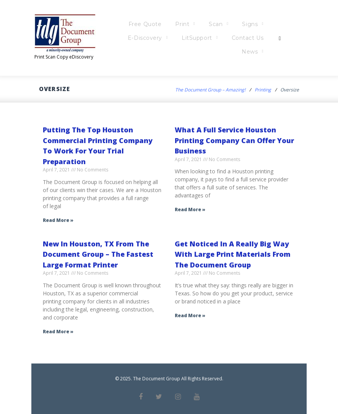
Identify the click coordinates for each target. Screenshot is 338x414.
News (268, 51)
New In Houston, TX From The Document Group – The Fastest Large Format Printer (98, 254)
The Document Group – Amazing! (210, 89)
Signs (268, 24)
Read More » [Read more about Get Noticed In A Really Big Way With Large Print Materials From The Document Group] (190, 315)
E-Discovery (163, 37)
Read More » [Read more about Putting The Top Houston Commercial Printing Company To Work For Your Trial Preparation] (58, 220)
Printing (263, 89)
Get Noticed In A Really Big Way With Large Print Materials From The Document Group (233, 254)
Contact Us (266, 37)
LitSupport (215, 37)
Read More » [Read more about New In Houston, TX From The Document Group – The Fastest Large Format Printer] (58, 331)
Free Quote (163, 24)
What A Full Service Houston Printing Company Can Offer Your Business (234, 140)
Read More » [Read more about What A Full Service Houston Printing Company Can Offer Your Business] (190, 209)
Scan (234, 24)
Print (200, 24)
